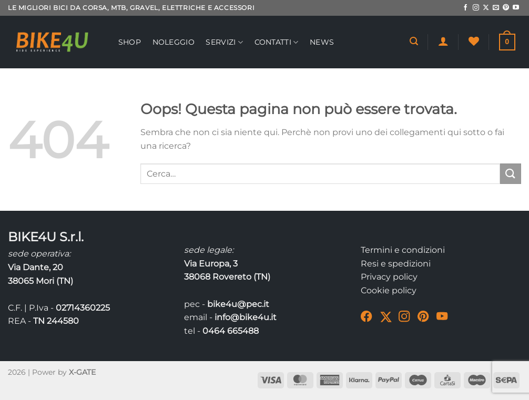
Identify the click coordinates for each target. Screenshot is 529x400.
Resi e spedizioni (396, 264)
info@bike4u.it (246, 317)
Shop (129, 42)
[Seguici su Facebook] (465, 8)
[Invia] (510, 173)
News (322, 42)
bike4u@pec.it (238, 304)
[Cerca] (414, 41)
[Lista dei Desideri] (474, 41)
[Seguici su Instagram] (476, 8)
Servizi (224, 42)
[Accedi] (443, 41)
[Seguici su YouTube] (516, 8)
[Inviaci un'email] (496, 8)
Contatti (277, 42)
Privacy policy (389, 277)
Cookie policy (388, 290)
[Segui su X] (486, 8)
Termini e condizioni (403, 250)
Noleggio (173, 42)
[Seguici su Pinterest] (506, 8)
